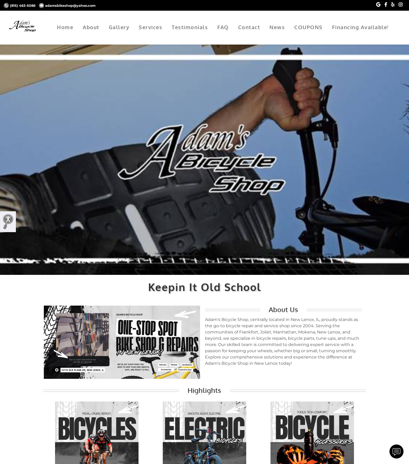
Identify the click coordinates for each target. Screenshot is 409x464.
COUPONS (308, 27)
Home (65, 27)
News (277, 27)
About (91, 27)
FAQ (223, 27)
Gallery (119, 27)
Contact (249, 27)
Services (150, 27)
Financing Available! (360, 27)
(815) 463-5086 (19, 6)
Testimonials (190, 27)
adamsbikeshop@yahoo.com (67, 6)
